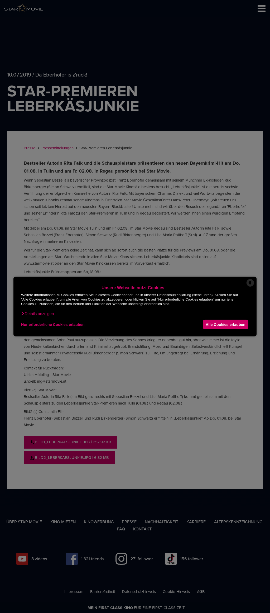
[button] (37, 314)
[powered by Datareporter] (250, 286)
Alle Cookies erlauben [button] (225, 324)
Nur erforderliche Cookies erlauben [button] (53, 324)
